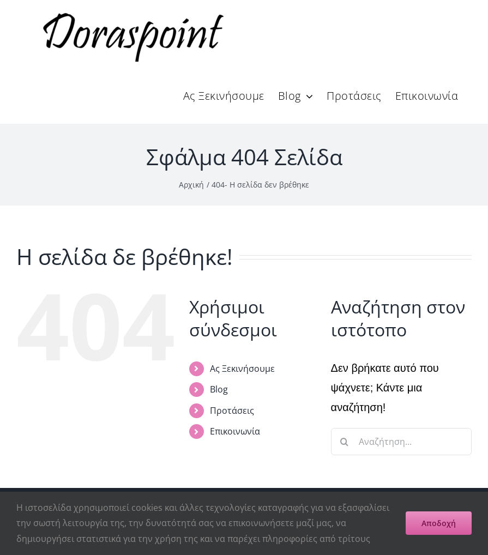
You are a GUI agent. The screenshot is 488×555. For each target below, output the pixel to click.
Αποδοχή (438, 523)
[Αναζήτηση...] (401, 441)
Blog (219, 389)
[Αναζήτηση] (344, 441)
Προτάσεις (232, 411)
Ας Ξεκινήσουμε (242, 369)
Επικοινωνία (235, 431)
